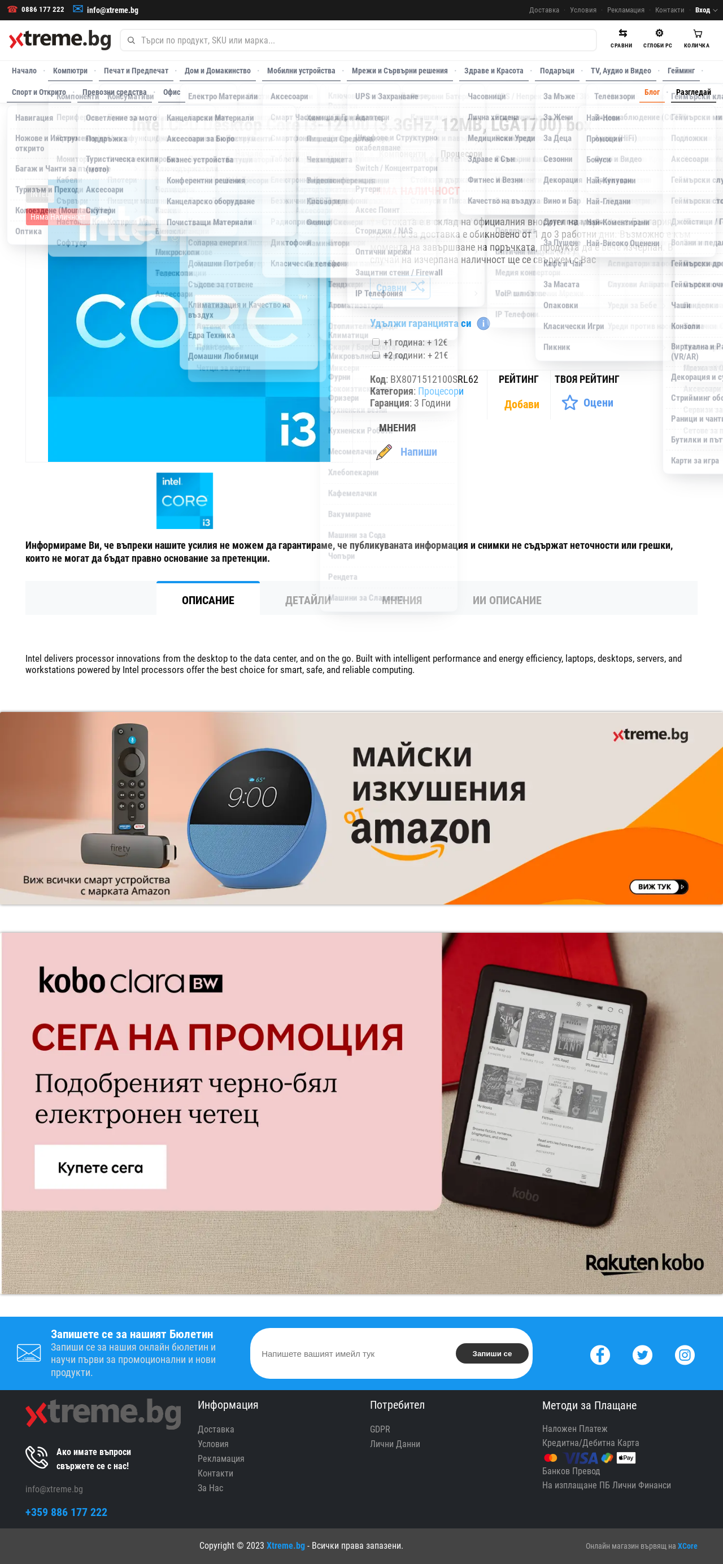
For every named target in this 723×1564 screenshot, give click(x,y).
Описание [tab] (208, 600)
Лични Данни (395, 1444)
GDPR (380, 1429)
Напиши (418, 451)
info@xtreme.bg (112, 10)
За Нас (210, 1488)
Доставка (544, 10)
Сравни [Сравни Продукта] (400, 288)
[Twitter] (642, 1354)
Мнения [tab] (402, 600)
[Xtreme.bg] (60, 40)
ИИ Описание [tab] (507, 600)
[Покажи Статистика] (523, 404)
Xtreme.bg (286, 1545)
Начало (24, 70)
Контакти (670, 10)
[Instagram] (685, 1354)
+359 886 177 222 (66, 1512)
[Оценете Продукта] (587, 402)
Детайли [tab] (308, 600)
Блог (652, 92)
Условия (583, 10)
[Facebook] (600, 1354)
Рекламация (625, 10)
